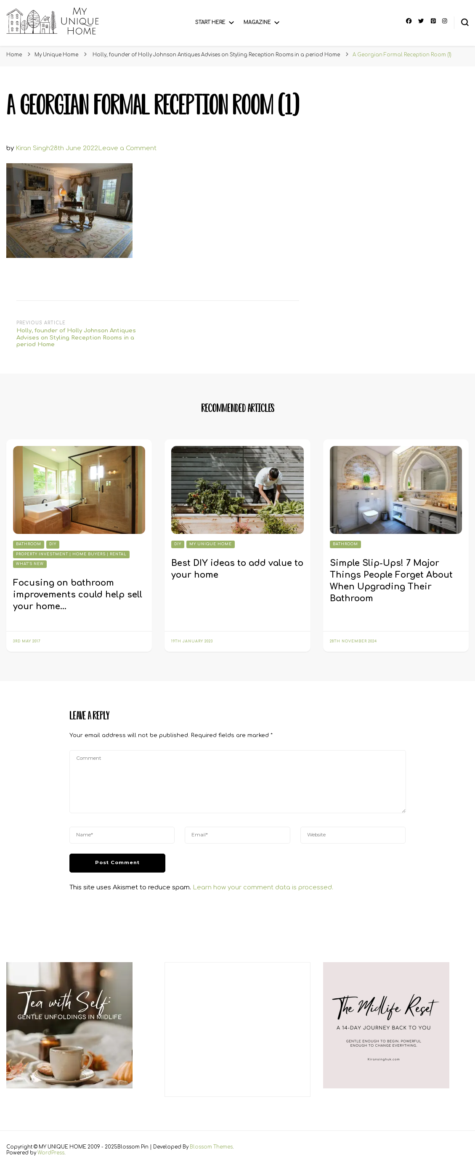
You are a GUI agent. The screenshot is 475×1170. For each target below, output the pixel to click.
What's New (30, 564)
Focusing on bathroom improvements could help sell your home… (77, 594)
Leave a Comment (127, 148)
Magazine (257, 22)
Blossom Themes (211, 1147)
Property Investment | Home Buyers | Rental (71, 554)
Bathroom (28, 544)
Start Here (210, 22)
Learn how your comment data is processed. (263, 887)
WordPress (50, 1153)
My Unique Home (56, 55)
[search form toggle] (465, 22)
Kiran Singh (33, 148)
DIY (52, 544)
